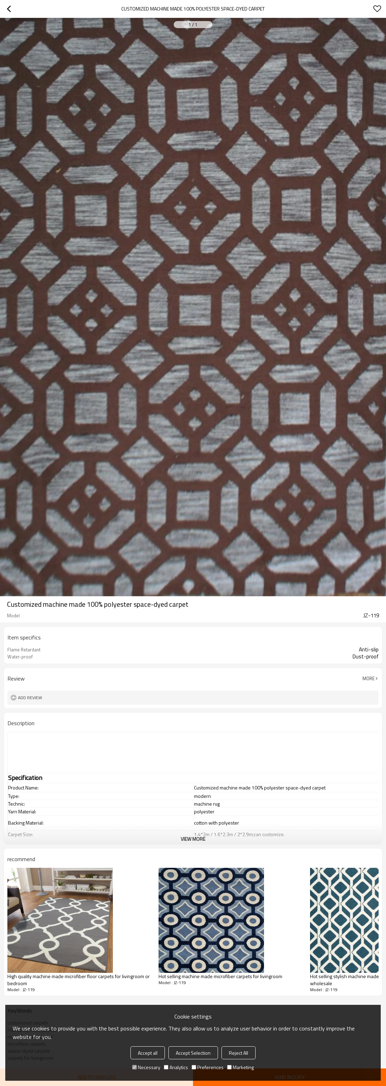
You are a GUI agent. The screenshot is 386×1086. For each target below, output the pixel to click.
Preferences (208, 1067)
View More (193, 839)
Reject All (238, 1052)
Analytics (176, 1067)
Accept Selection (193, 1052)
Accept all (147, 1052)
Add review (30, 697)
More (368, 678)
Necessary (146, 1067)
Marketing (240, 1067)
